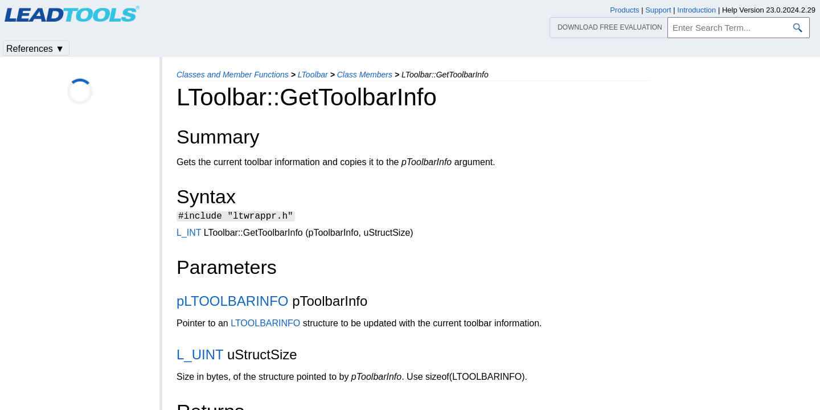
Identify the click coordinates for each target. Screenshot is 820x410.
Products (624, 10)
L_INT (189, 234)
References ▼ (35, 49)
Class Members (364, 74)
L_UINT (200, 356)
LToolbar (313, 74)
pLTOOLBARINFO (233, 302)
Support (658, 10)
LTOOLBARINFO (265, 325)
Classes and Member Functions (233, 74)
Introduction (696, 10)
